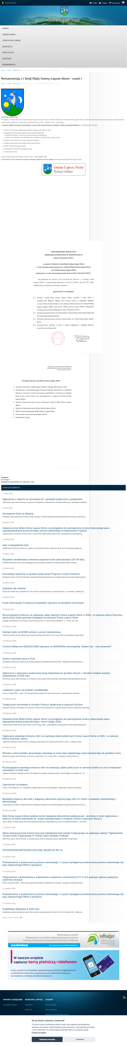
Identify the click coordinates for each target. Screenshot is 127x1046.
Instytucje (8, 52)
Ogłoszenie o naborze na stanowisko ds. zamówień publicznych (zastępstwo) (42, 499)
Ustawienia (80, 1039)
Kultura (6, 59)
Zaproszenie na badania (15, 784)
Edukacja (7, 47)
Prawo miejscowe (51, 1010)
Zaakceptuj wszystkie (47, 1039)
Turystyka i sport (11, 40)
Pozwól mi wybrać (39, 1033)
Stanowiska (29, 1005)
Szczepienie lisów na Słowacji (17, 513)
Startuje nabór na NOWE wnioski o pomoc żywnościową (31, 632)
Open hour (28, 1010)
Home (3, 70)
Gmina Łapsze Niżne (63, 19)
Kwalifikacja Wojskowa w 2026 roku (20, 909)
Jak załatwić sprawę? (10, 1005)
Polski (95, 3)
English (104, 3)
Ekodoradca (9, 65)
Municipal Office (34, 999)
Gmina (5, 28)
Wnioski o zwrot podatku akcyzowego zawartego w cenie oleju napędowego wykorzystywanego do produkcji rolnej (61, 753)
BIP (123, 3)
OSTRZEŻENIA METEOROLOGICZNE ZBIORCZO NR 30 (32, 850)
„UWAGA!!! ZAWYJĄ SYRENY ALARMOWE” (25, 690)
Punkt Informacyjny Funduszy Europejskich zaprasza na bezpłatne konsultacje (43, 603)
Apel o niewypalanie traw (15, 545)
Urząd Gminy (9, 34)
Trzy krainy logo (119, 12)
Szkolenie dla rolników (14, 588)
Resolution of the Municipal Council (57, 1014)
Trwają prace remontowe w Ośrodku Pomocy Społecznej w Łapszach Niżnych (42, 704)
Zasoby (49, 999)
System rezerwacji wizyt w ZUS (18, 658)
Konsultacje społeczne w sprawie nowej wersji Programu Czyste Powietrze (41, 574)
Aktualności (16, 70)
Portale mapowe (50, 1005)
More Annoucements (10, 917)
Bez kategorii (5, 480)
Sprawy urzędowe (12, 999)
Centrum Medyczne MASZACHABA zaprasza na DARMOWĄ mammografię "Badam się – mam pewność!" (57, 646)
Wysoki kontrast (10, 3)
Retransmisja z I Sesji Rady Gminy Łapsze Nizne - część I (40, 70)
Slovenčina (116, 3)
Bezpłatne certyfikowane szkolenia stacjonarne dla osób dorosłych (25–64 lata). (43, 559)
